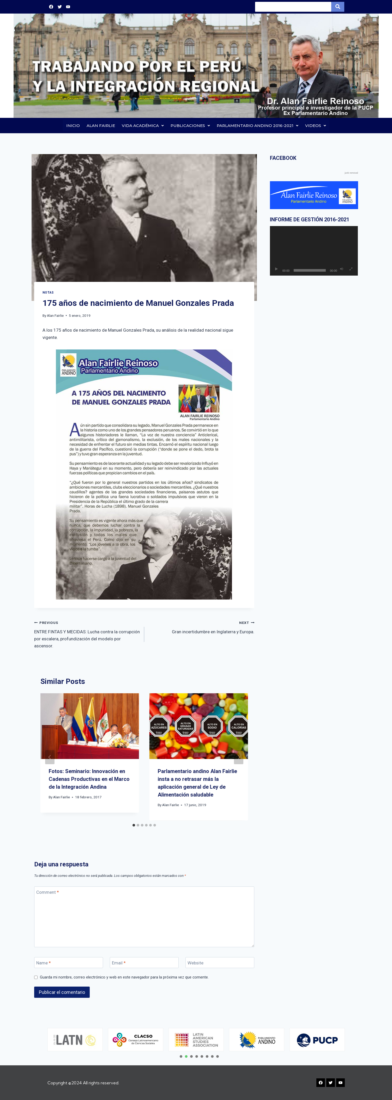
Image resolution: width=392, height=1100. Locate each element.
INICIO (73, 125)
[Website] (220, 962)
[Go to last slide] (50, 757)
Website (195, 962)
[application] (314, 251)
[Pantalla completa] (351, 269)
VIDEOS (315, 125)
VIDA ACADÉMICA (143, 125)
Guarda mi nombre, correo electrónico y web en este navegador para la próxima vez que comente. (124, 977)
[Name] (68, 962)
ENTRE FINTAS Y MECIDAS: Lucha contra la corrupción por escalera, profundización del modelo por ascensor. (87, 634)
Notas (48, 292)
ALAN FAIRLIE (101, 125)
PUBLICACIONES (190, 125)
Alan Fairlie (55, 315)
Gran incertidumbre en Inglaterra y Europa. (201, 627)
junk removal (351, 173)
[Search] (293, 7)
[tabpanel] (75, 1039)
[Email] (144, 962)
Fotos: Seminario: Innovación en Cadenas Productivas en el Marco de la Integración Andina (89, 779)
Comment (47, 892)
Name (43, 962)
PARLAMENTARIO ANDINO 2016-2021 (257, 125)
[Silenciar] (342, 269)
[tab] (133, 825)
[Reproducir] (276, 269)
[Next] (238, 757)
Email (119, 962)
